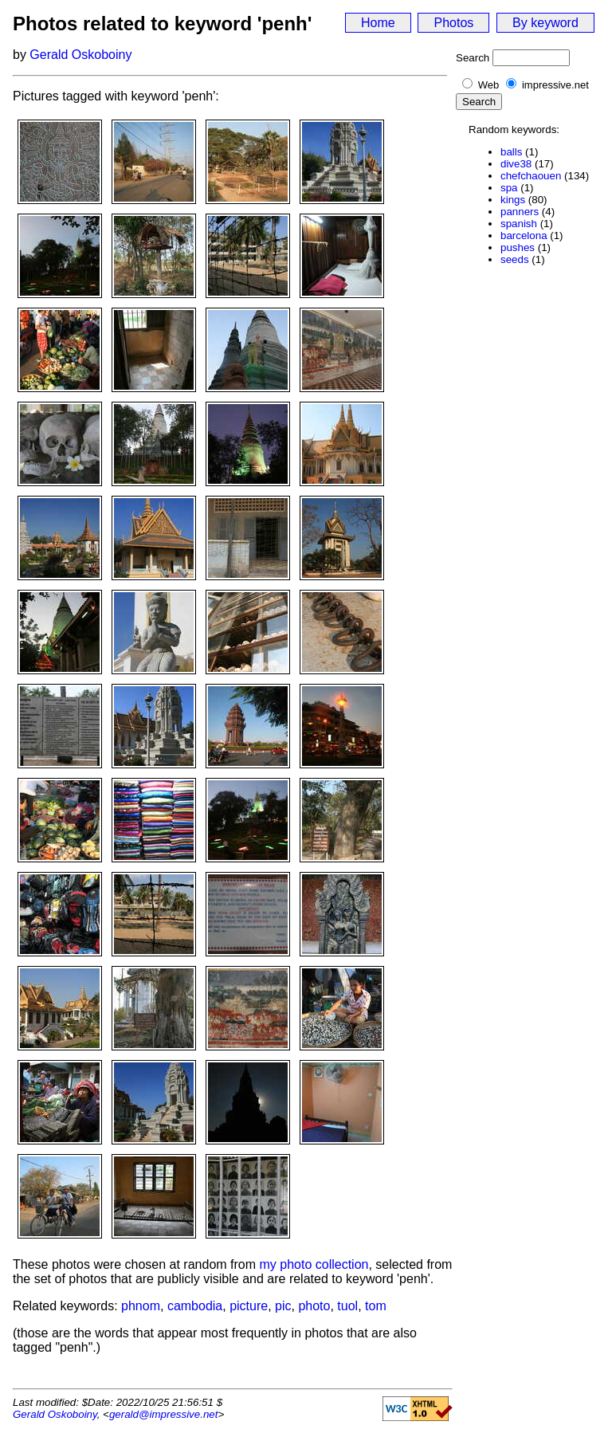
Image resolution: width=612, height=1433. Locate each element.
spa (509, 188)
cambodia (194, 1306)
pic (283, 1306)
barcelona (523, 235)
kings (512, 200)
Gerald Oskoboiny (80, 54)
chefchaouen (530, 176)
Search (472, 58)
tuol (347, 1306)
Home (378, 22)
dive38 (516, 164)
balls (511, 152)
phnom (140, 1306)
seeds (514, 259)
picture (249, 1306)
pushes (517, 247)
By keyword (545, 22)
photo (314, 1306)
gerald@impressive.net (163, 1414)
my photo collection (314, 1264)
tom (375, 1306)
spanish (518, 224)
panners (519, 212)
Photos (453, 22)
